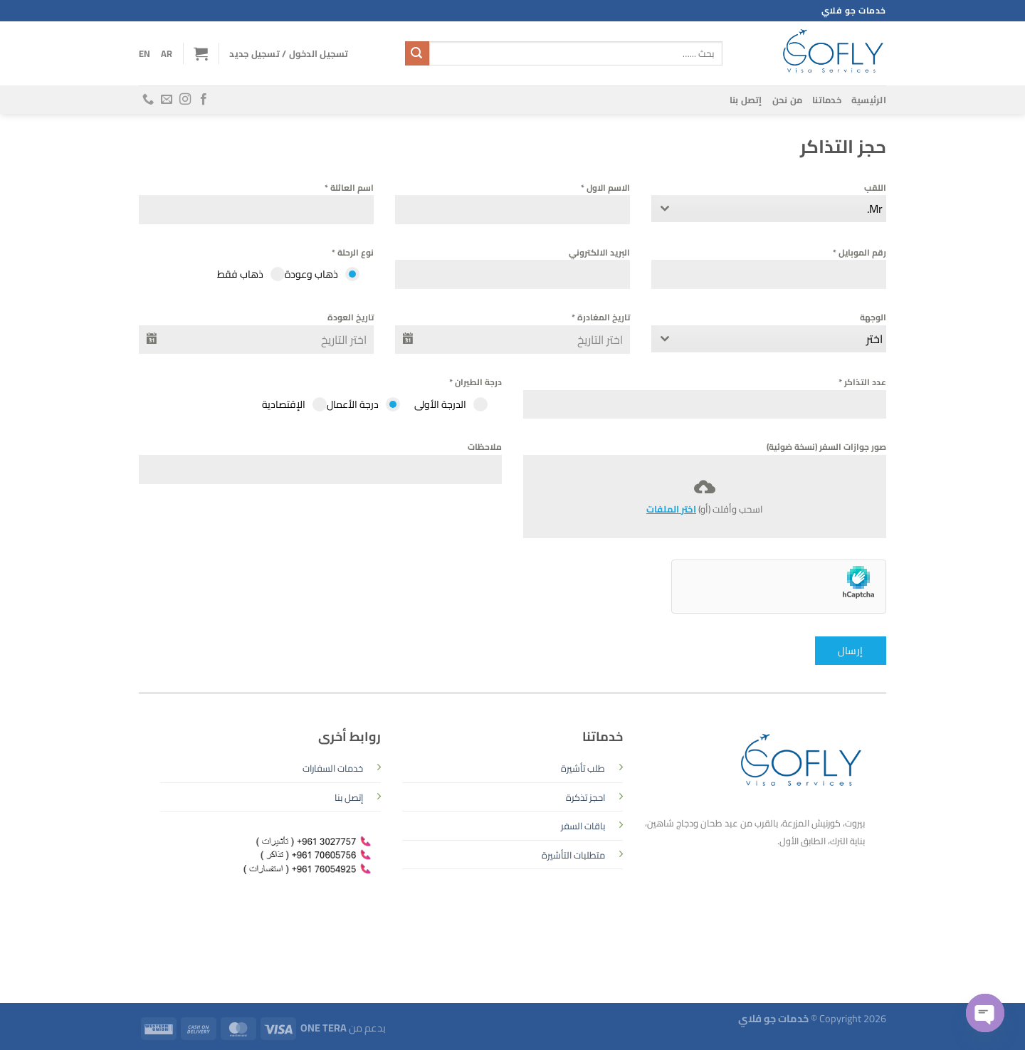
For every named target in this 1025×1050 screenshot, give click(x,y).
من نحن (787, 99)
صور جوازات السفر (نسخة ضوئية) (826, 447)
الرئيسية (868, 99)
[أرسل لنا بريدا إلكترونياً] (166, 99)
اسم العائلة (349, 188)
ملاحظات (485, 447)
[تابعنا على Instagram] (185, 99)
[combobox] (768, 208)
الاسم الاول (605, 188)
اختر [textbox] (874, 339)
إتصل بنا (746, 99)
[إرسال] (417, 53)
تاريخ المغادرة (601, 317)
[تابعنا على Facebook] (203, 99)
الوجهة (873, 317)
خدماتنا (826, 99)
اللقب (875, 188)
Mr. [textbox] (875, 208)
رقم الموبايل (859, 253)
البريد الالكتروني (599, 253)
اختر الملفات (671, 509)
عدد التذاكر (862, 382)
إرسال (850, 650)
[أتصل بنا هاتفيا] (148, 99)
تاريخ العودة (350, 317)
